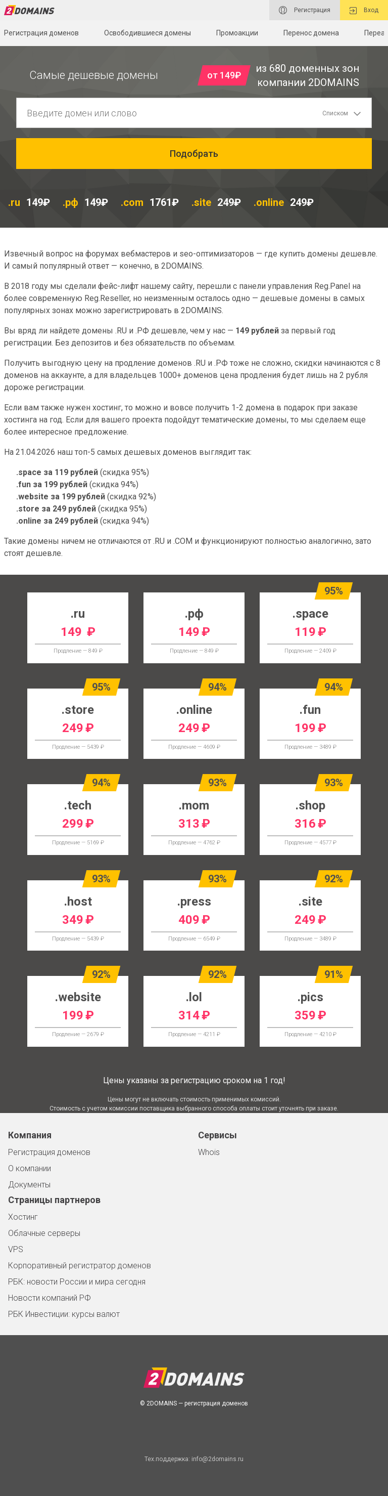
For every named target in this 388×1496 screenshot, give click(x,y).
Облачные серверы (44, 1233)
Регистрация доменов (49, 1152)
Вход (364, 10)
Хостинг (23, 1217)
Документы (29, 1184)
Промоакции (237, 33)
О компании (29, 1168)
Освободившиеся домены (147, 33)
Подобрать (194, 153)
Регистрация (304, 10)
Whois (209, 1152)
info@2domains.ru (217, 1459)
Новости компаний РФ (49, 1298)
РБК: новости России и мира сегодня (77, 1282)
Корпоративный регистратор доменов (79, 1265)
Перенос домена (311, 33)
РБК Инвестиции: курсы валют (64, 1314)
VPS (15, 1249)
